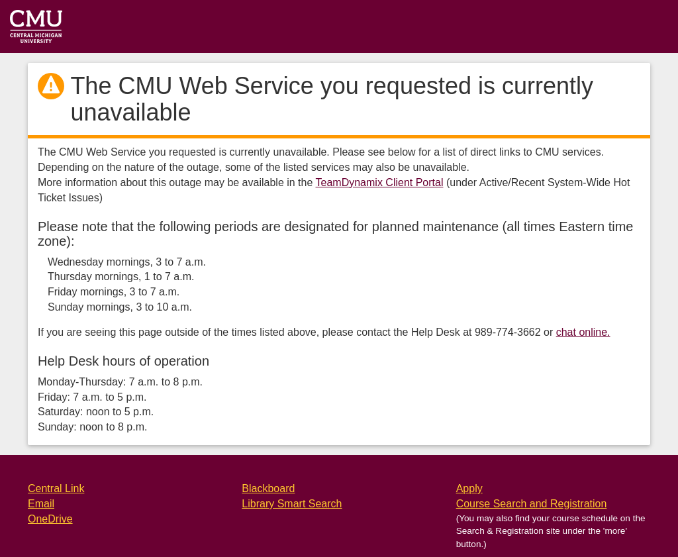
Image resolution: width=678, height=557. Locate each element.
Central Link (56, 488)
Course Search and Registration (531, 503)
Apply (469, 488)
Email (41, 503)
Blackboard (268, 488)
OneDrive (50, 519)
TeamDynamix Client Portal (380, 182)
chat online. (583, 332)
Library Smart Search (292, 503)
